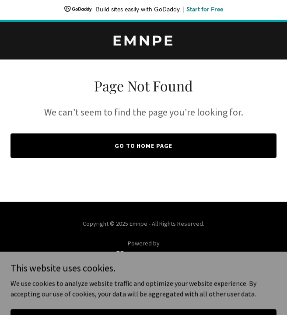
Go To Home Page (144, 146)
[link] (143, 42)
